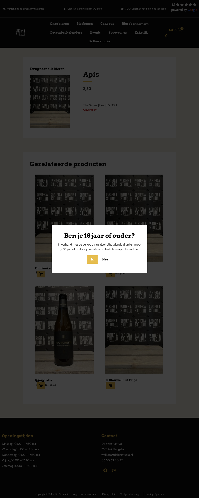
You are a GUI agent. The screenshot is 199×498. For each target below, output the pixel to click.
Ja (92, 259)
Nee (105, 259)
